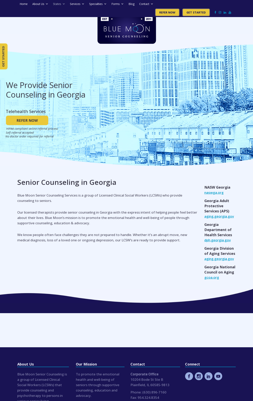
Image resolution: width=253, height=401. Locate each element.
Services (77, 4)
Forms (117, 4)
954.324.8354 (148, 397)
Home (24, 4)
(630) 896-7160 (154, 392)
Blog (131, 4)
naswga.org (214, 192)
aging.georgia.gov (219, 216)
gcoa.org (211, 277)
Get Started (196, 12)
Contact (146, 4)
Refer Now (167, 12)
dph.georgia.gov (217, 240)
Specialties (98, 4)
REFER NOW (27, 120)
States (59, 4)
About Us (40, 4)
